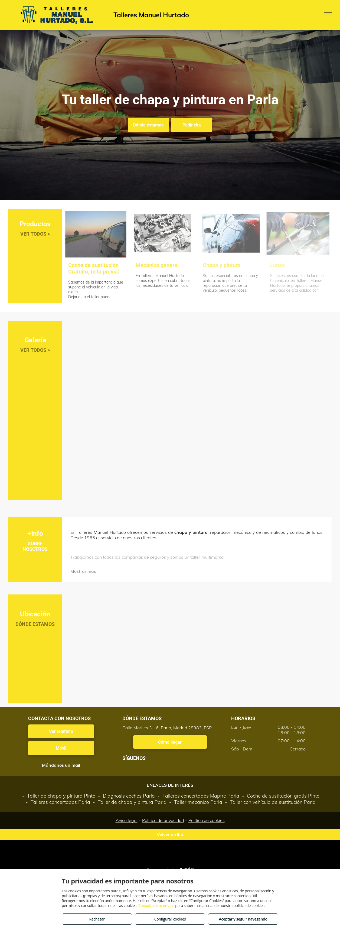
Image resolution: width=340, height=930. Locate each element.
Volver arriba (170, 834)
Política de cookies (206, 820)
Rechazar (96, 919)
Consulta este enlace (156, 905)
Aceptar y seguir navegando (243, 919)
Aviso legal (127, 820)
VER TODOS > (35, 234)
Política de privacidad (163, 820)
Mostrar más (83, 571)
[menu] (328, 15)
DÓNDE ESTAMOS (35, 624)
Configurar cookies (170, 919)
